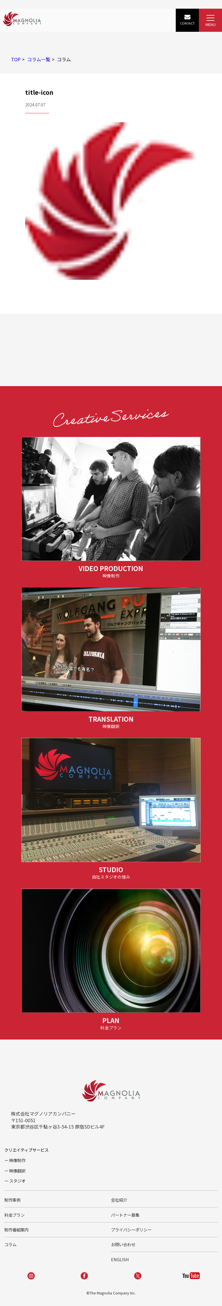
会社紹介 (119, 1200)
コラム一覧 (38, 59)
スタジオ (17, 1181)
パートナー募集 (125, 1215)
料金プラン (14, 1215)
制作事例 (12, 1200)
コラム (10, 1244)
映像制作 (17, 1160)
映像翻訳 (17, 1171)
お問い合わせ (123, 1244)
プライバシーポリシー (131, 1230)
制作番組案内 (16, 1230)
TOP (16, 59)
